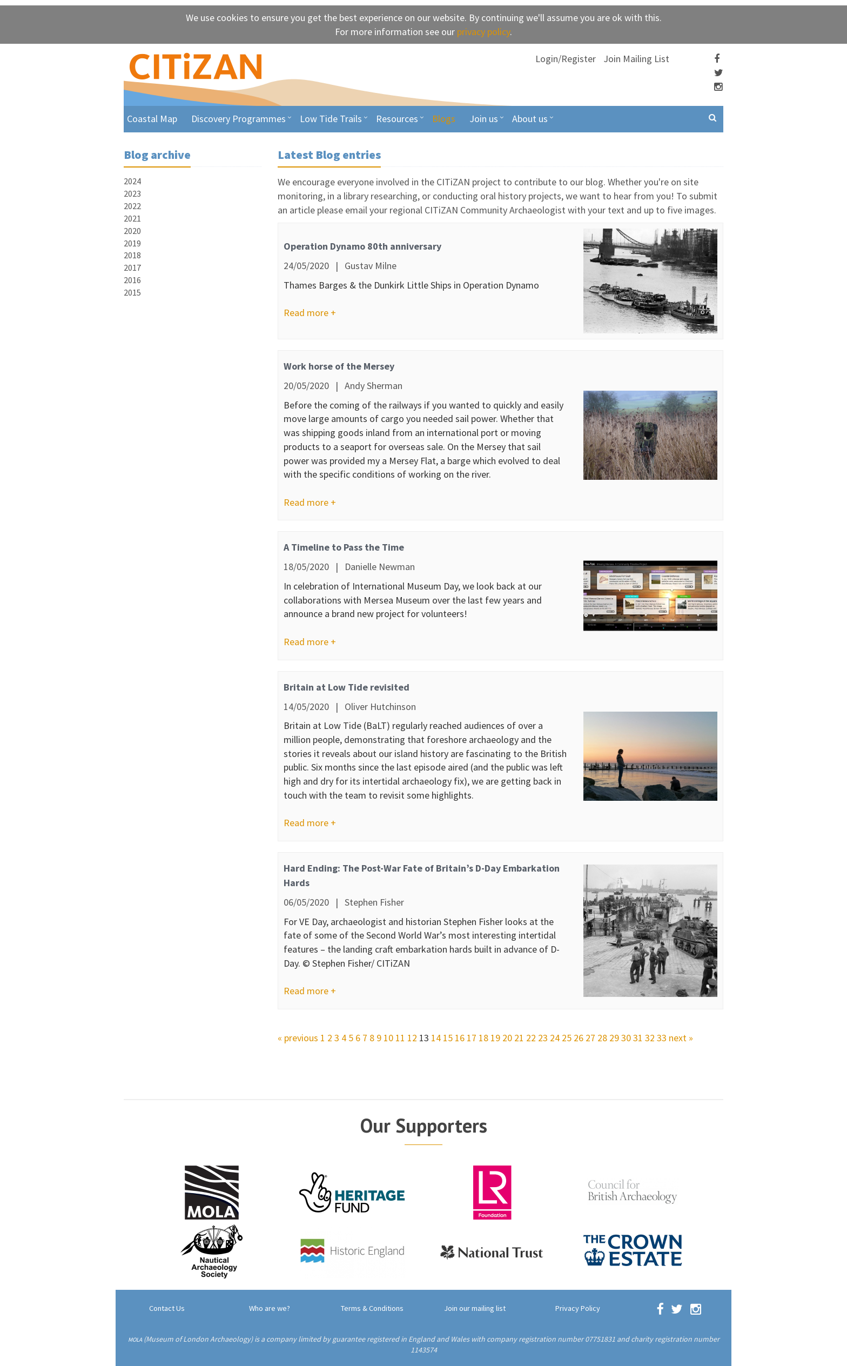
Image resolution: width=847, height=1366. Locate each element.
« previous (298, 1038)
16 (460, 1038)
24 (555, 1038)
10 (388, 1038)
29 (614, 1038)
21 (519, 1038)
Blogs (443, 118)
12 (412, 1038)
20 (507, 1038)
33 (662, 1038)
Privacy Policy (577, 1308)
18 (483, 1038)
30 (626, 1038)
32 (650, 1038)
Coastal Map (152, 118)
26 (578, 1038)
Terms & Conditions (372, 1308)
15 (448, 1038)
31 (638, 1038)
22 (531, 1038)
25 (567, 1038)
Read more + (310, 312)
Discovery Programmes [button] (238, 118)
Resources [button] (397, 118)
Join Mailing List (636, 58)
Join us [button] (483, 118)
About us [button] (530, 118)
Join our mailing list (475, 1308)
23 (543, 1038)
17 (471, 1038)
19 (495, 1038)
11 (400, 1038)
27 (590, 1038)
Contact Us (167, 1308)
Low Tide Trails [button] (331, 118)
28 (602, 1038)
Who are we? (269, 1308)
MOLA (135, 1339)
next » (681, 1038)
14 (436, 1038)
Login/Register (565, 58)
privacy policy (483, 31)
